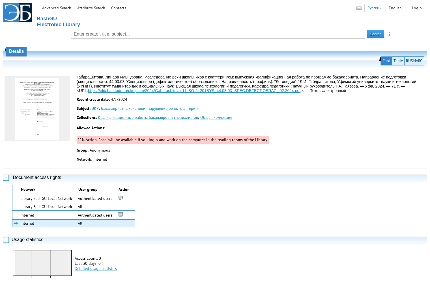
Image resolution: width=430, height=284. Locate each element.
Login (417, 7)
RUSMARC (414, 60)
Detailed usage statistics (96, 268)
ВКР (95, 108)
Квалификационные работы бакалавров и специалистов (148, 117)
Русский (374, 7)
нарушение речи (162, 108)
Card (386, 60)
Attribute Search (91, 7)
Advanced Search (56, 7)
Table (398, 60)
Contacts (118, 7)
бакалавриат (112, 108)
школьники (135, 108)
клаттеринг (189, 108)
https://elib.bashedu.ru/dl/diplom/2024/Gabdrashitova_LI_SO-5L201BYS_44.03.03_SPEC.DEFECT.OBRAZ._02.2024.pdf (194, 90)
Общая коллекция (216, 117)
